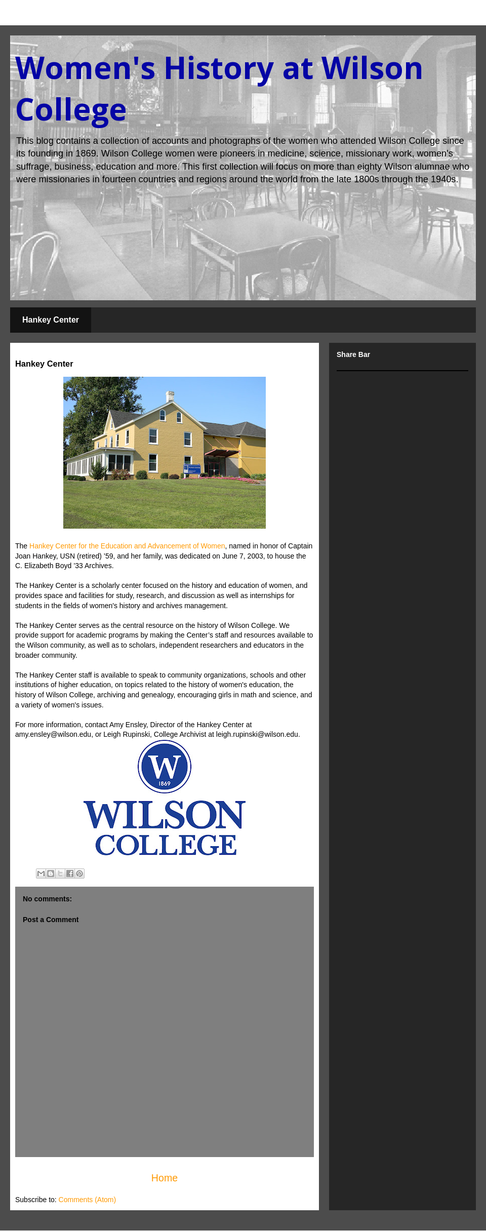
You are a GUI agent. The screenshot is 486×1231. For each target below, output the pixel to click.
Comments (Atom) (87, 1200)
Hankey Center (50, 319)
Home (164, 1177)
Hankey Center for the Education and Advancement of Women (127, 546)
